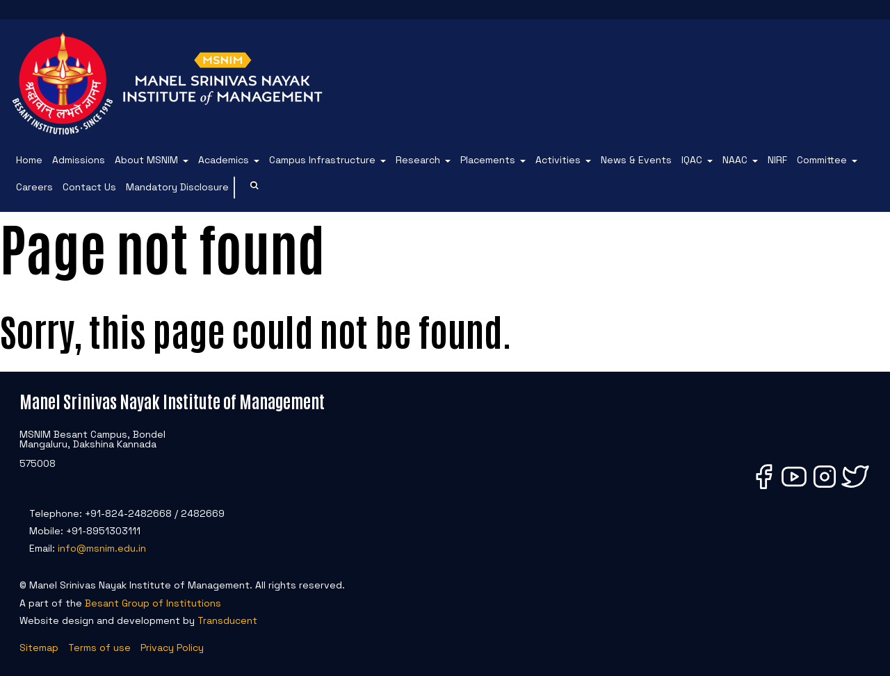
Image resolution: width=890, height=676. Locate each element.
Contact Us (89, 187)
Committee (822, 160)
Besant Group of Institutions (153, 603)
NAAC (734, 160)
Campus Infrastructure (322, 160)
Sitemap (38, 647)
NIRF (777, 160)
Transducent (227, 620)
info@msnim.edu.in (102, 548)
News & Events (636, 160)
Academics (223, 160)
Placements (487, 160)
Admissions (78, 160)
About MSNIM (146, 160)
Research (418, 160)
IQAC (691, 160)
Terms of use (99, 647)
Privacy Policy (172, 647)
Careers (34, 187)
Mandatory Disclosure (177, 187)
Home (29, 160)
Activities (558, 160)
